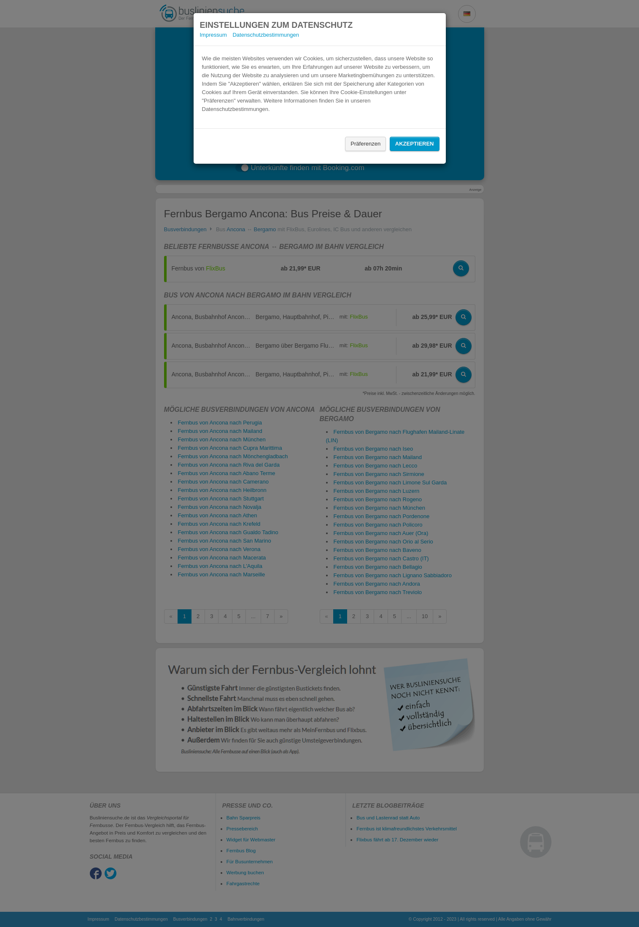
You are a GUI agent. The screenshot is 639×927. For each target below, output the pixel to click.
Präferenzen (365, 144)
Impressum (213, 35)
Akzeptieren (414, 144)
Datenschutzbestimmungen (265, 35)
